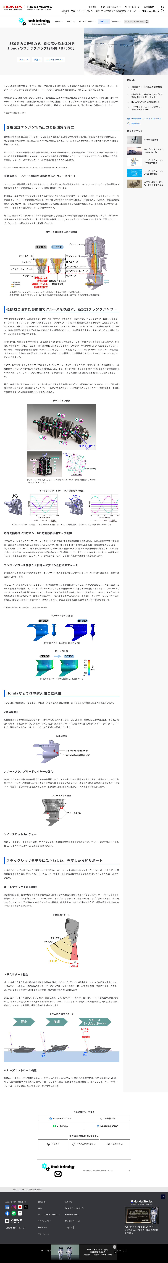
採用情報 (92, 4)
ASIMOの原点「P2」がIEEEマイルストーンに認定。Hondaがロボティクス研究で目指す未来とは (141, 1230)
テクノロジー (18, 1189)
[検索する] (163, 10)
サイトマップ (46, 1251)
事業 (74, 11)
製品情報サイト (71, 1221)
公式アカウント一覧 (13, 1228)
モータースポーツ (132, 4)
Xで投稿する (107, 1118)
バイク (70, 21)
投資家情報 (122, 11)
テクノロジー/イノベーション (88, 11)
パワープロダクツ (86, 21)
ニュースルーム (134, 11)
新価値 (115, 21)
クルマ (58, 21)
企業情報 (66, 11)
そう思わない (116, 1144)
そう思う (55, 1144)
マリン (103, 21)
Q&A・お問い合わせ (110, 4)
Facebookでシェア (60, 1118)
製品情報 (149, 4)
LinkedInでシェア (107, 1126)
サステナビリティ (109, 11)
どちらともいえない (86, 1144)
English (69, 1227)
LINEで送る (60, 1126)
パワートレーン (53, 60)
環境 (36, 60)
